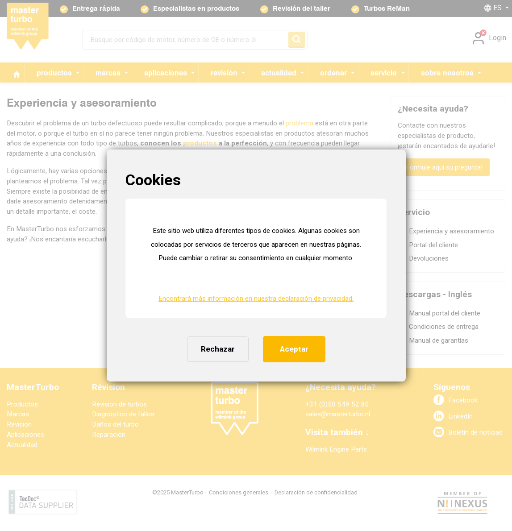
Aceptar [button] (294, 348)
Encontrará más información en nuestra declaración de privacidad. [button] (256, 299)
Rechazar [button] (218, 348)
